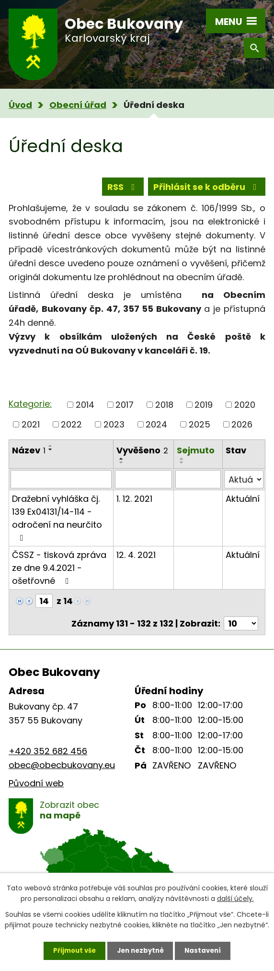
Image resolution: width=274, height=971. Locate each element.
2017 (124, 410)
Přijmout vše (70, 949)
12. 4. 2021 (136, 561)
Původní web (36, 788)
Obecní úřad (77, 105)
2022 (71, 430)
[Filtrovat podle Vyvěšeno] (143, 485)
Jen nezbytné (140, 949)
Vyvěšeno (142, 456)
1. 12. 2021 (134, 504)
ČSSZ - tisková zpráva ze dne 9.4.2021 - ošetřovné (59, 573)
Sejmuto (196, 456)
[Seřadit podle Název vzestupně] (51, 451)
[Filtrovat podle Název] (61, 485)
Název (29, 456)
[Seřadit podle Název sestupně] (51, 455)
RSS (123, 188)
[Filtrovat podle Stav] (244, 485)
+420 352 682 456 (48, 757)
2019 (203, 410)
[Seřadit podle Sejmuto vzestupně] (182, 464)
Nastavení (207, 949)
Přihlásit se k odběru (207, 188)
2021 (31, 430)
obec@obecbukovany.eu (62, 770)
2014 (85, 410)
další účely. (235, 896)
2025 (199, 430)
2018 (164, 410)
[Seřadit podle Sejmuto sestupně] (182, 468)
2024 (156, 430)
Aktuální (243, 504)
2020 (244, 410)
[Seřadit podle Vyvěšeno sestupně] (121, 468)
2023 (114, 430)
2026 (241, 430)
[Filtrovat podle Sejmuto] (198, 485)
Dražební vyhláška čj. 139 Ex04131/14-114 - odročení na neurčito (57, 523)
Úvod (20, 105)
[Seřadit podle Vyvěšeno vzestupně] (121, 464)
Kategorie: (30, 409)
